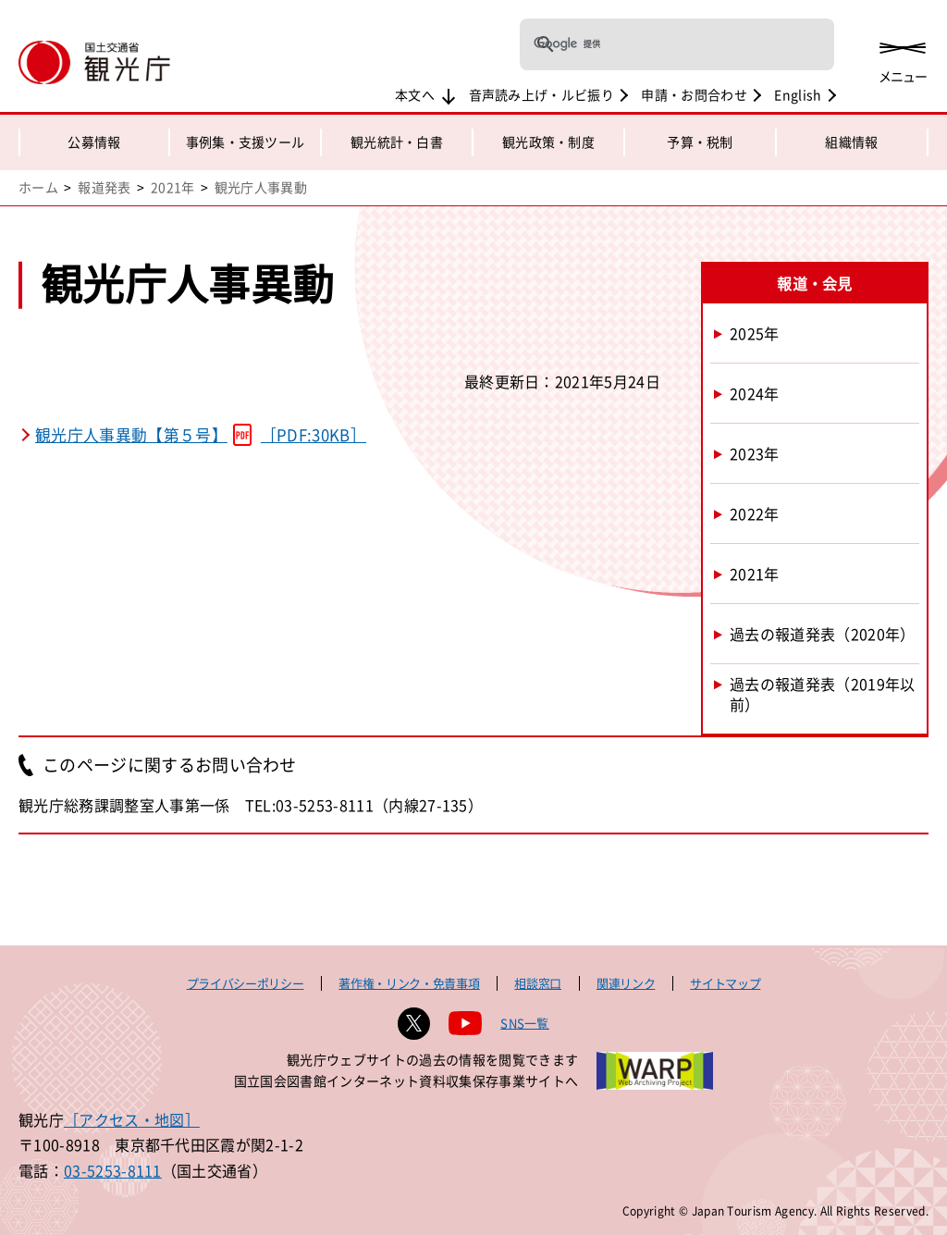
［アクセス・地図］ (132, 1119)
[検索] (653, 44)
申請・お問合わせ (694, 94)
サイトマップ (725, 983)
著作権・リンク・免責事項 (408, 983)
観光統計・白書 (397, 141)
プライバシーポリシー (245, 983)
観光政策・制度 (548, 141)
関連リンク (625, 983)
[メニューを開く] (903, 57)
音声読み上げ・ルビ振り (542, 94)
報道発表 (104, 187)
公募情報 (94, 141)
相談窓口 (537, 983)
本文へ (415, 94)
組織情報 (851, 141)
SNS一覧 (524, 1022)
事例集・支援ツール (245, 141)
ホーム (38, 187)
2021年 (173, 187)
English (797, 94)
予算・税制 (700, 141)
